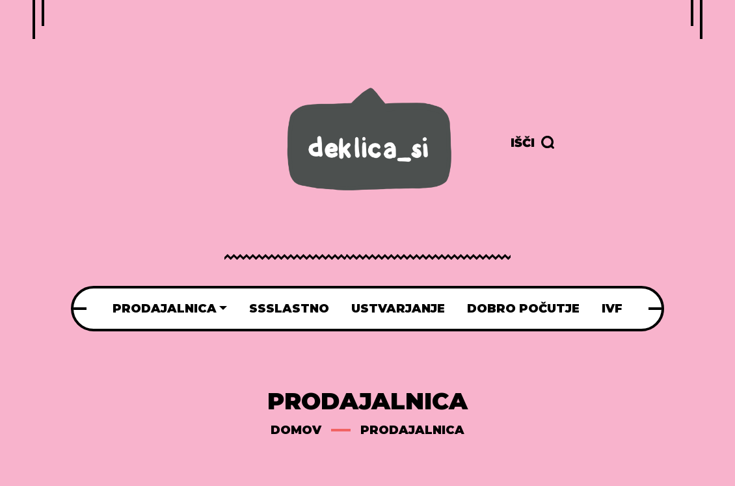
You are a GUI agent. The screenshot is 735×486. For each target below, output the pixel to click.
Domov (296, 430)
